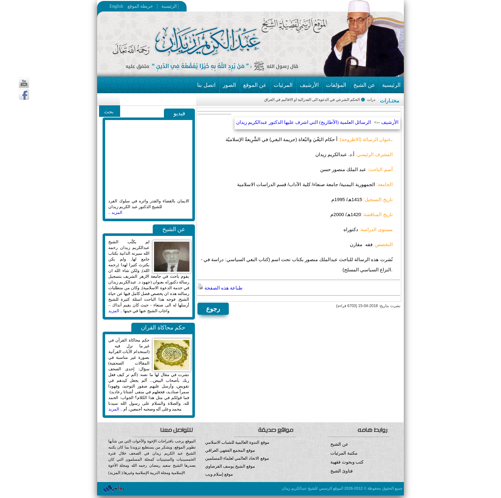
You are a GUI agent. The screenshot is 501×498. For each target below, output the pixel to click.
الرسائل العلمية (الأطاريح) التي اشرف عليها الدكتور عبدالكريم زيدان (303, 122)
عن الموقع (254, 85)
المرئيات (283, 85)
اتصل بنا (206, 85)
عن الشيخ (364, 85)
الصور (229, 85)
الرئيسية (167, 6)
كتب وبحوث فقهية (347, 462)
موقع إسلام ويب (250, 479)
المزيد (115, 472)
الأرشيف (309, 85)
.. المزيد (115, 310)
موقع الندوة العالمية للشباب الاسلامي (237, 442)
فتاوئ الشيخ (341, 471)
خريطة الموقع (152, 6)
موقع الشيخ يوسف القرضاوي (230, 466)
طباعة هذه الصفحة (219, 287)
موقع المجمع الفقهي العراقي (230, 450)
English (116, 6)
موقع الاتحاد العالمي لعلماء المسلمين (237, 458)
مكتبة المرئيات (344, 453)
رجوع (213, 308)
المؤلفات (336, 85)
